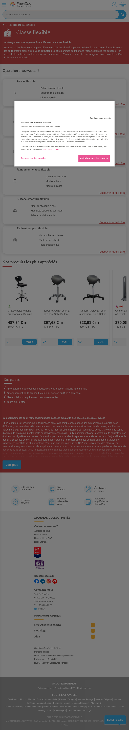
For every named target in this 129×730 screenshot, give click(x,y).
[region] (64, 134)
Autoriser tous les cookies (94, 158)
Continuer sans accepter (101, 118)
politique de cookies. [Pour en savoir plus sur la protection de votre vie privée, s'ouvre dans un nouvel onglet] (51, 149)
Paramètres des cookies (33, 158)
